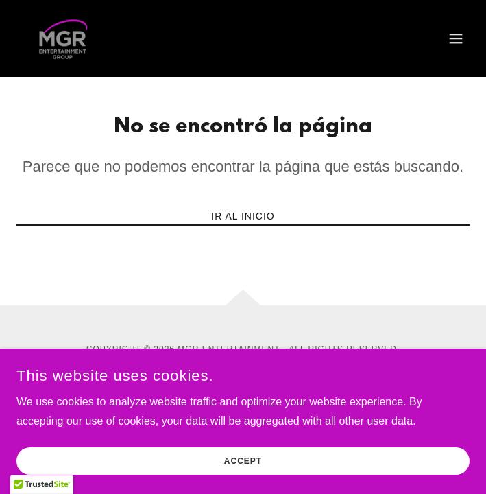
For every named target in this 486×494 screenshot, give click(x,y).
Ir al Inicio (242, 216)
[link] (65, 38)
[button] (456, 38)
